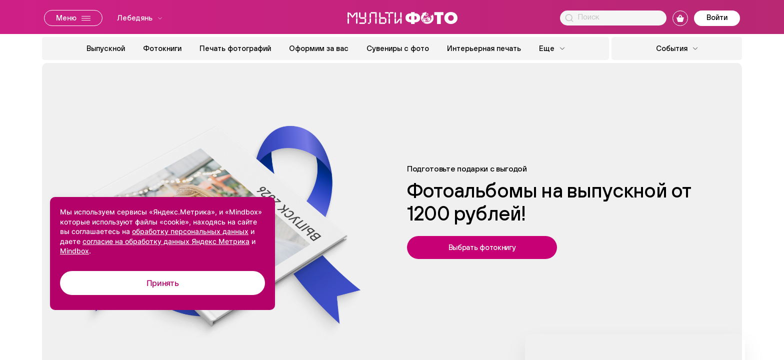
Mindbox (74, 250)
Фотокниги (162, 48)
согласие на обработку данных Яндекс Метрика (166, 241)
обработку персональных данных (190, 231)
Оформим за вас (318, 48)
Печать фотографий (235, 48)
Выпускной (105, 48)
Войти (717, 17)
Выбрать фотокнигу (482, 247)
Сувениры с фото (397, 48)
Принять (162, 283)
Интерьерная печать (484, 48)
